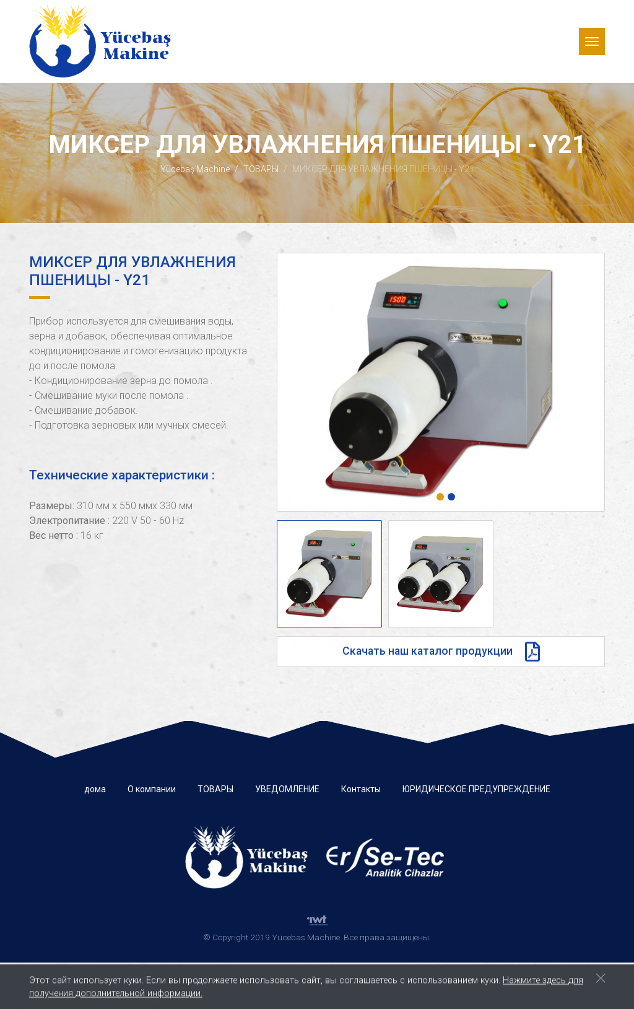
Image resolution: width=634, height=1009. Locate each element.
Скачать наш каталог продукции (441, 652)
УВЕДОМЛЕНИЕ (287, 789)
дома (95, 789)
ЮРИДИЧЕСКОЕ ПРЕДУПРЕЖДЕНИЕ (476, 789)
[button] (440, 496)
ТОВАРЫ (261, 169)
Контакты (361, 789)
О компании (152, 789)
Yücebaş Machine (195, 169)
